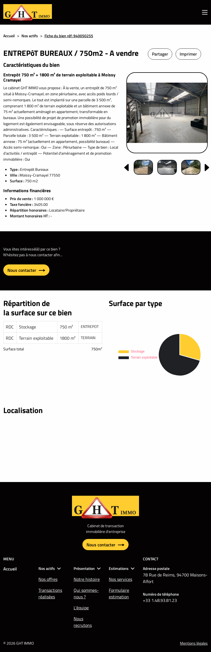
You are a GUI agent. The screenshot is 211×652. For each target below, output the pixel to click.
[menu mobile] (205, 12)
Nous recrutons (83, 621)
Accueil (9, 36)
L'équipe (81, 607)
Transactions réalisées (50, 593)
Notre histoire (87, 579)
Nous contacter (26, 270)
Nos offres (47, 579)
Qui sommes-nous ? (86, 593)
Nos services (120, 579)
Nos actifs (29, 36)
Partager (160, 54)
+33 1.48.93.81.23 (160, 600)
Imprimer (188, 54)
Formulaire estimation (119, 593)
